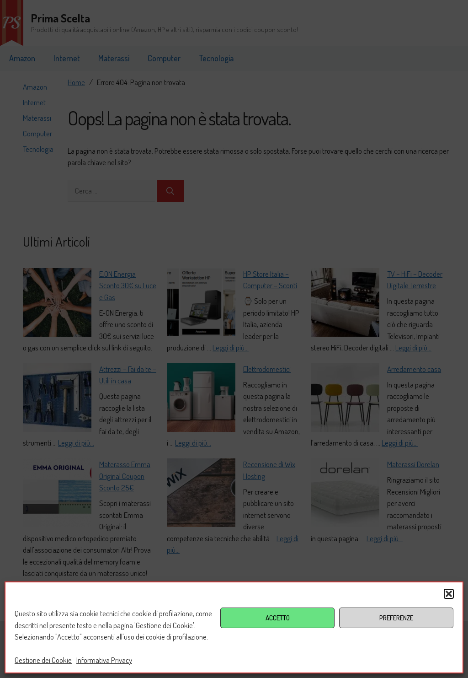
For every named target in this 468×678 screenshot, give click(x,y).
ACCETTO (278, 617)
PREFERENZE (396, 617)
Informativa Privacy (104, 660)
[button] (448, 593)
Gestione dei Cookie (43, 660)
